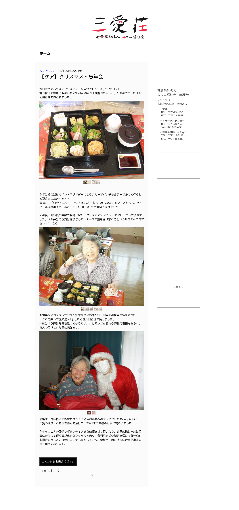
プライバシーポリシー (57, 496)
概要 (41, 496)
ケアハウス (47, 71)
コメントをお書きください (58, 462)
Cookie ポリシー (78, 496)
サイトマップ (95, 496)
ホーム (44, 53)
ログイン (195, 499)
